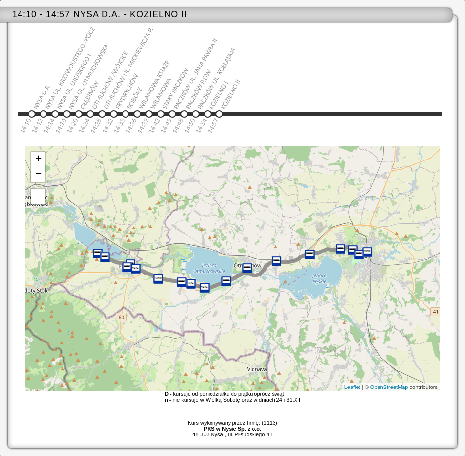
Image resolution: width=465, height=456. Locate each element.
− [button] (38, 174)
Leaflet (352, 387)
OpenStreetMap (389, 387)
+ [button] (38, 159)
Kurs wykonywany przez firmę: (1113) (232, 426)
